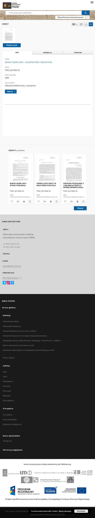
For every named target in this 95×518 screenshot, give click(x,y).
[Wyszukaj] (86, 13)
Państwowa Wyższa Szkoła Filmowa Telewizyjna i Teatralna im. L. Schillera (32, 340)
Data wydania (8, 400)
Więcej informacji (65, 511)
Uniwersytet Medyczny (12, 326)
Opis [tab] (17, 52)
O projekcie (7, 415)
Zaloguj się (7, 441)
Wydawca (6, 396)
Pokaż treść (11, 45)
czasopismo (31, 85)
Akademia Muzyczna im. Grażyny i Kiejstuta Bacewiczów (25, 336)
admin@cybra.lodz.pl (12, 266)
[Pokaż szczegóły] (30, 201)
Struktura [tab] (78, 52)
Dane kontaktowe (10, 419)
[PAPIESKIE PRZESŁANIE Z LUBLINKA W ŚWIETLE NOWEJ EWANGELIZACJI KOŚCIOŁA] (74, 168)
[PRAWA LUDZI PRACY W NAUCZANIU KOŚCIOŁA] (47, 168)
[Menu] (91, 2)
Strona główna (9, 307)
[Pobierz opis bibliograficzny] (18, 201)
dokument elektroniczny (15, 85)
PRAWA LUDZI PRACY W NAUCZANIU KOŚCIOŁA (46, 184)
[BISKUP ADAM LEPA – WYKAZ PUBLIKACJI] (21, 168)
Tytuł (5, 372)
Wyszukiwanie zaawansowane (70, 17)
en (86, 24)
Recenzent (7, 391)
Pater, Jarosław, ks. (12, 70)
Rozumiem (81, 511)
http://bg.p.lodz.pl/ (11, 278)
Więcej (80, 208)
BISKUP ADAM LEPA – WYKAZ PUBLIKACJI (18, 184)
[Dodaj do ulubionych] (11, 201)
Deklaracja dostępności (12, 424)
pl (91, 24)
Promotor (7, 386)
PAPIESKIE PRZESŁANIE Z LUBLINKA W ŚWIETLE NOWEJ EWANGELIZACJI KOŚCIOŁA (73, 185)
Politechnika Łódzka (11, 321)
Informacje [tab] (47, 52)
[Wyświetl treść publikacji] (24, 201)
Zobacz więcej (8, 358)
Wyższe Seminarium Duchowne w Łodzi (18, 345)
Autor (5, 376)
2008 (7, 78)
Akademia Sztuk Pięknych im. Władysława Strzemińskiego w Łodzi (28, 350)
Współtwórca (8, 381)
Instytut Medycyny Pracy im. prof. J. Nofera (19, 331)
